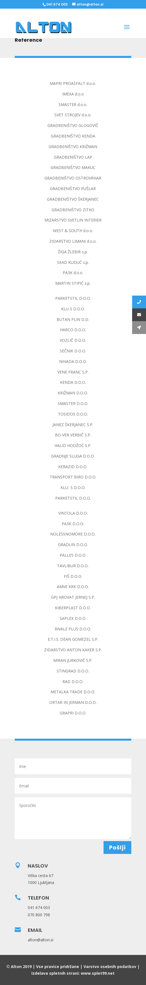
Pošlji (117, 847)
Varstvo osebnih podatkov (110, 966)
